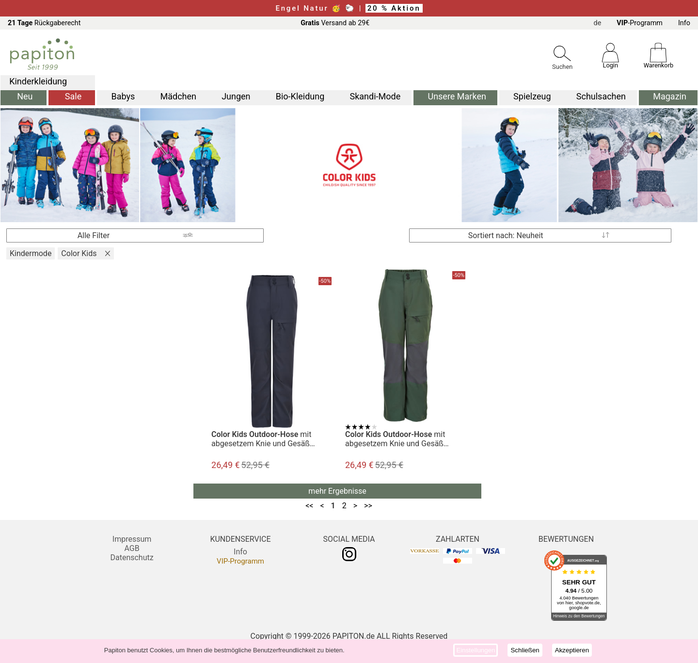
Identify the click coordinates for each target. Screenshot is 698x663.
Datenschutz (131, 557)
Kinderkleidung (38, 81)
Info (684, 23)
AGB (131, 548)
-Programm (640, 23)
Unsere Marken (457, 96)
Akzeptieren (572, 650)
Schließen (524, 650)
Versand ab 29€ (335, 23)
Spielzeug (532, 96)
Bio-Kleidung (300, 96)
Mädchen (178, 96)
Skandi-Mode (375, 96)
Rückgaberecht (44, 23)
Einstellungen (475, 650)
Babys (123, 96)
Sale (73, 96)
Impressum (132, 539)
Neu (24, 96)
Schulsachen (601, 96)
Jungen (236, 96)
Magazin (669, 96)
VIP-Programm (240, 561)
